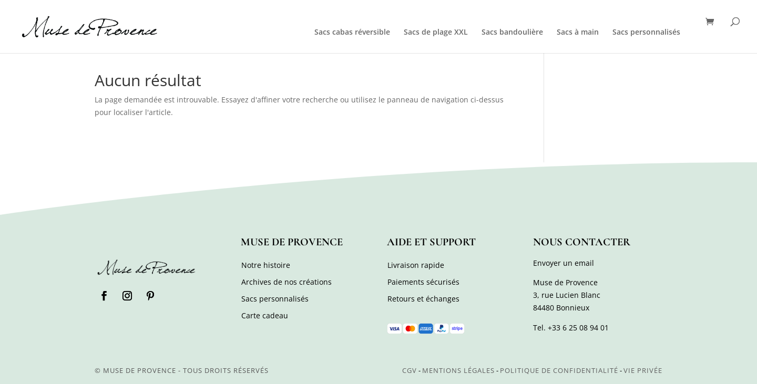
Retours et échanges (423, 299)
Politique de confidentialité (559, 370)
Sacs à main (578, 32)
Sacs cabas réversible (352, 32)
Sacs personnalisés (646, 32)
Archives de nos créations (286, 282)
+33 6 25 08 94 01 (578, 328)
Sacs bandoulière (512, 32)
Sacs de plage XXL (436, 32)
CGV (409, 370)
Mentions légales (458, 370)
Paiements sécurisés (423, 282)
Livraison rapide (415, 265)
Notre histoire (265, 265)
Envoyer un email (563, 263)
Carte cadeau (264, 315)
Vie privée (642, 370)
